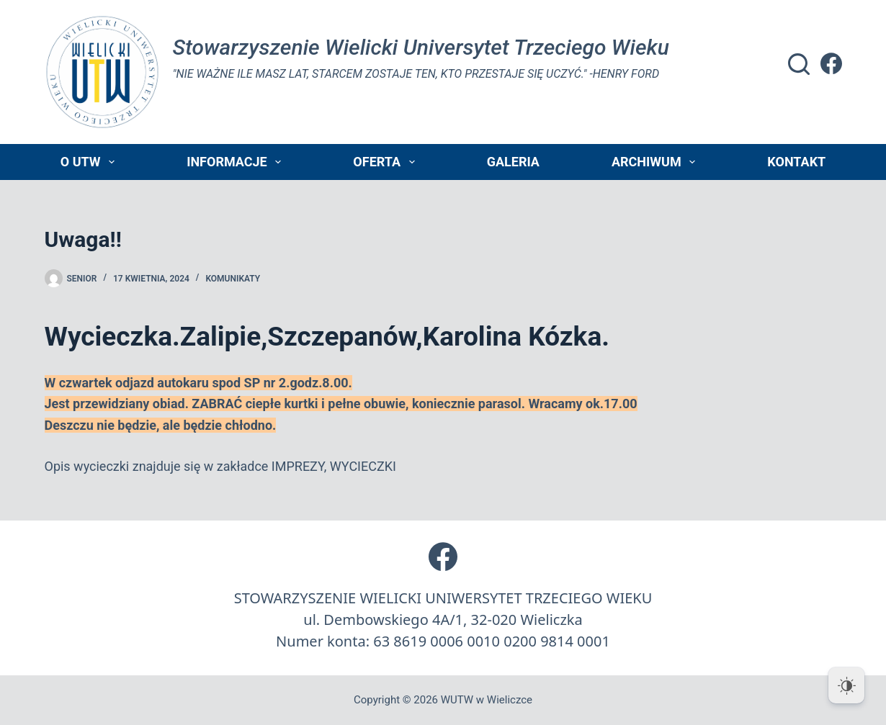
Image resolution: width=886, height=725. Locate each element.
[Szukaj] (799, 64)
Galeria (513, 161)
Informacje (237, 162)
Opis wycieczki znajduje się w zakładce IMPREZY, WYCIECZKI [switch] (220, 466)
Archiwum (656, 162)
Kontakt (796, 161)
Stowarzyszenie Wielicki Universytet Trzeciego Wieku (421, 47)
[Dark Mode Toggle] (846, 685)
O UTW (90, 162)
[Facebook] (831, 63)
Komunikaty (232, 279)
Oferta (386, 162)
